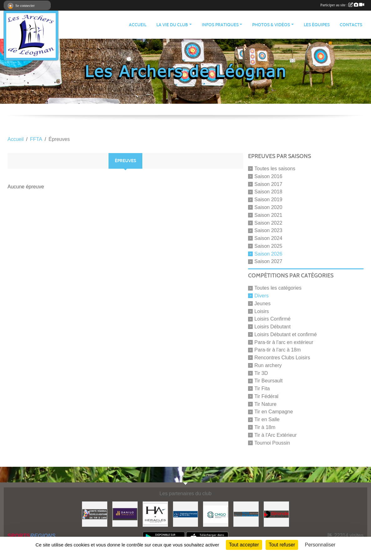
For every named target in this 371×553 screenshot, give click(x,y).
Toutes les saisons (274, 168)
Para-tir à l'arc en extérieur (283, 342)
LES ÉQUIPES (317, 24)
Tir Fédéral (266, 396)
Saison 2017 (268, 184)
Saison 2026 (268, 253)
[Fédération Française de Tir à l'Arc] (185, 513)
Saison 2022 (268, 222)
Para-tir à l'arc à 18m (277, 349)
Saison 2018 (268, 191)
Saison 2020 (268, 207)
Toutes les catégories (277, 288)
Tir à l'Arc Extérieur (275, 435)
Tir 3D (261, 373)
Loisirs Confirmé (272, 318)
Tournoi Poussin (272, 442)
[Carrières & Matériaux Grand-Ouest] (215, 513)
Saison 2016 (268, 176)
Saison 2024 (268, 238)
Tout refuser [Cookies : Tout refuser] (282, 544)
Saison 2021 (268, 215)
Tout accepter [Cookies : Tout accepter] (244, 544)
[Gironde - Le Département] (276, 513)
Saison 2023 (268, 230)
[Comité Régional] (94, 513)
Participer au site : (342, 5)
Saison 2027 (268, 261)
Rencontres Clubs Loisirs (282, 357)
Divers (261, 295)
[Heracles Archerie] (155, 513)
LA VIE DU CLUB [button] (172, 24)
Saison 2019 (268, 199)
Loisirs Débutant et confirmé (285, 334)
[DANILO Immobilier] (125, 513)
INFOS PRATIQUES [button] (220, 24)
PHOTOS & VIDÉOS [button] (271, 24)
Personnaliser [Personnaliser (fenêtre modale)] (320, 544)
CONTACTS (351, 24)
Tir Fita (262, 388)
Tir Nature (265, 403)
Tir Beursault (268, 380)
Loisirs (261, 311)
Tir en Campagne (273, 411)
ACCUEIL (137, 24)
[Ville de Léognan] (246, 513)
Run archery (268, 365)
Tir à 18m (264, 427)
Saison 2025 (268, 246)
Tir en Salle (266, 419)
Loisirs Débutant (272, 326)
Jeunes (262, 303)
